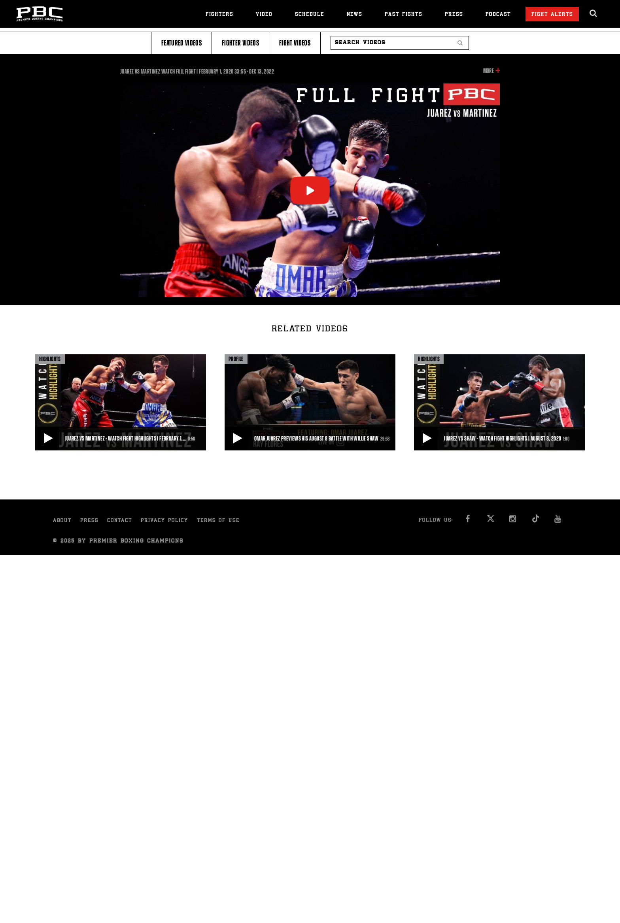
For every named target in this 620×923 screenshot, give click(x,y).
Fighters (219, 15)
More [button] (488, 71)
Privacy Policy (164, 521)
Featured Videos (181, 43)
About (62, 521)
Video (264, 15)
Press (454, 15)
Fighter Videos (240, 43)
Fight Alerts (552, 15)
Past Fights (403, 15)
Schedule (309, 15)
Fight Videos (294, 43)
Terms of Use (218, 521)
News (354, 15)
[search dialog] (594, 13)
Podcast (498, 15)
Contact (119, 521)
